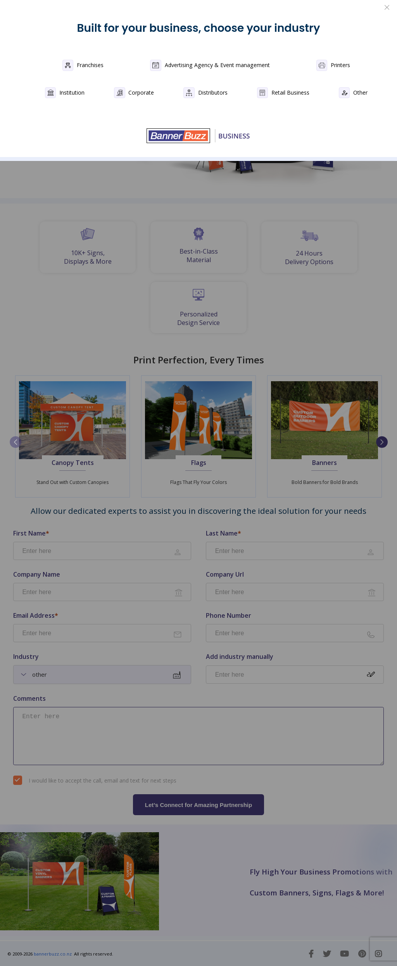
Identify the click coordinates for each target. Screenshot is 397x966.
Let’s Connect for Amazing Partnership (198, 805)
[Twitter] (327, 954)
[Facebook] (311, 954)
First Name (31, 533)
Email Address (35, 615)
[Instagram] (378, 954)
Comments (29, 698)
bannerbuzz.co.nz (52, 954)
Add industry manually (239, 657)
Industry (26, 656)
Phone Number (228, 615)
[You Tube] (344, 954)
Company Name (36, 574)
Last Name (223, 533)
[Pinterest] (362, 954)
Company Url (225, 574)
